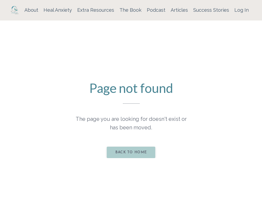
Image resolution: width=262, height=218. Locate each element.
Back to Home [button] (131, 152)
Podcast (156, 10)
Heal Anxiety (58, 10)
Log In (241, 10)
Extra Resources (95, 10)
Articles (179, 10)
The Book (130, 10)
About (31, 10)
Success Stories (211, 10)
